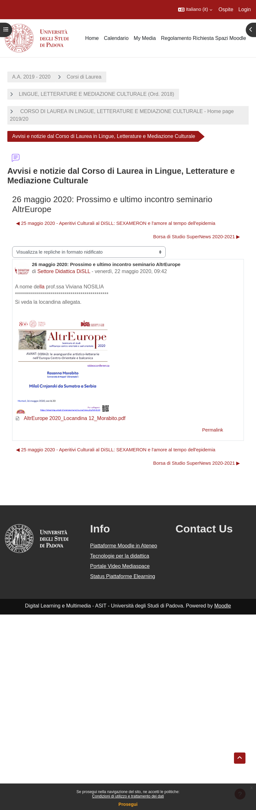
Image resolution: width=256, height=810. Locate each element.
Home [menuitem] (92, 38)
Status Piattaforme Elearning (122, 576)
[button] (195, 9)
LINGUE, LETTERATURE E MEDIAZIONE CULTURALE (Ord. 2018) (96, 94)
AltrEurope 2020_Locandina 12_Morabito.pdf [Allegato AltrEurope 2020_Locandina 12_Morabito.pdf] (70, 418)
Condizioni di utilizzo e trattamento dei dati (128, 796)
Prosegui (128, 804)
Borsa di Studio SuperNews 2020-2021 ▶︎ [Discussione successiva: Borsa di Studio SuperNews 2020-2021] (196, 236)
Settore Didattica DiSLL (63, 271)
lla (42, 286)
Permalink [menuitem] (212, 429)
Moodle (222, 605)
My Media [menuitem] (145, 38)
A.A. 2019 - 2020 (31, 77)
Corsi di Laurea (84, 77)
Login (244, 9)
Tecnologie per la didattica (119, 556)
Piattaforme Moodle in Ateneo (123, 545)
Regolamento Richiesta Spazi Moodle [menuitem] (203, 38)
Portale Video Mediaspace (120, 566)
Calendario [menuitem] (116, 38)
